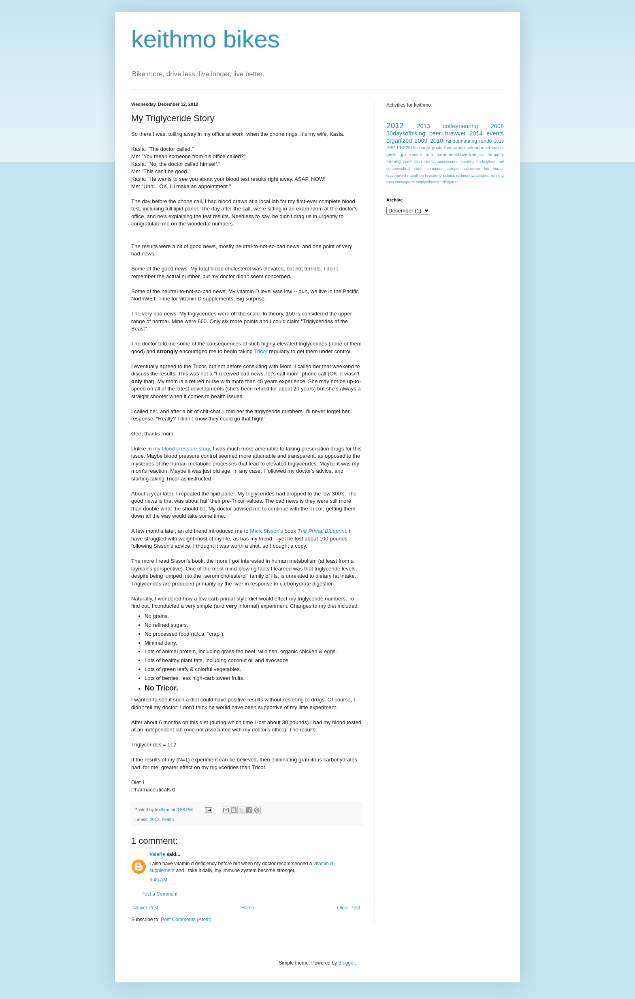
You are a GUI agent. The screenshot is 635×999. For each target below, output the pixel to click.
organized (399, 140)
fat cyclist (494, 147)
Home (247, 908)
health (168, 819)
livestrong (433, 175)
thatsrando (454, 147)
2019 (499, 141)
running (497, 175)
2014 (476, 133)
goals (437, 147)
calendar (475, 147)
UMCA (430, 161)
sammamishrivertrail (456, 154)
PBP (390, 147)
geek (391, 154)
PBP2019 (406, 147)
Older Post (348, 908)
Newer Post (145, 908)
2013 (423, 126)
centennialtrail (398, 168)
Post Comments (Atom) (186, 919)
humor (498, 168)
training (393, 161)
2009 (421, 140)
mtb (429, 154)
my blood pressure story (181, 449)
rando (485, 141)
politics (449, 175)
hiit (486, 168)
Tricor (260, 351)
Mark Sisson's (266, 531)
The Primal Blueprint (322, 531)
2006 (407, 161)
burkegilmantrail (490, 161)
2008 (497, 126)
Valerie (157, 854)
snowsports (405, 182)
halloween (471, 168)
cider (418, 168)
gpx (402, 154)
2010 (436, 140)
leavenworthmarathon (405, 175)
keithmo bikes (205, 39)
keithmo (163, 809)
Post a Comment (159, 894)
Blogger (346, 963)
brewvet (455, 133)
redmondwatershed (473, 175)
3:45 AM (158, 880)
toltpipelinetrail (428, 182)
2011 (417, 161)
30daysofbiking (405, 133)
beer (435, 133)
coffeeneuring (460, 126)
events (495, 133)
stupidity (496, 154)
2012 (155, 819)
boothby (467, 161)
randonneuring (461, 141)
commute (434, 168)
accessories (448, 161)
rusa (390, 182)
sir (481, 154)
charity (423, 147)
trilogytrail (450, 182)
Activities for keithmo (408, 105)
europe (452, 168)
